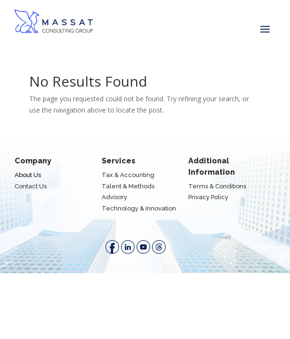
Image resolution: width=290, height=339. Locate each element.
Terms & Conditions (217, 186)
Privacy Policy (208, 197)
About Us (28, 174)
